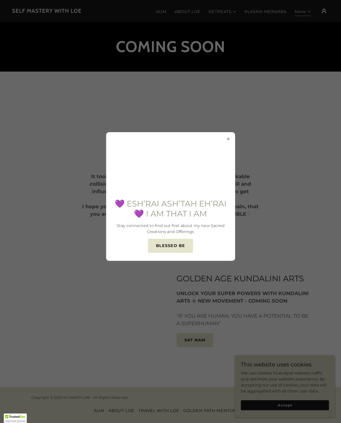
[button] (15, 418)
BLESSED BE (170, 245)
